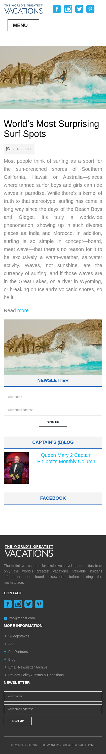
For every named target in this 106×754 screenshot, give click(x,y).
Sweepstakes (18, 636)
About (13, 644)
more (23, 310)
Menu (20, 25)
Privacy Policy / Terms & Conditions (36, 675)
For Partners (18, 652)
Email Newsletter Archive (27, 667)
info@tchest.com (19, 618)
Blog (11, 659)
